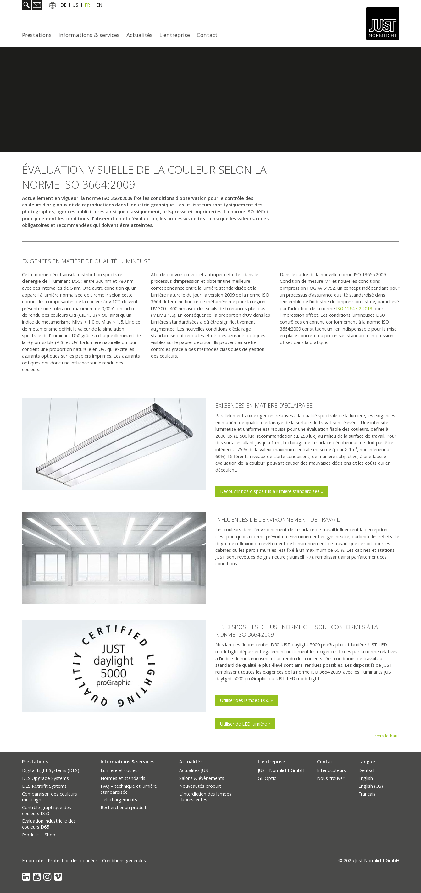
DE (63, 6)
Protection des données (73, 860)
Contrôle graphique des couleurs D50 (46, 810)
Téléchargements (119, 800)
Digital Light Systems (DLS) (50, 770)
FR (87, 6)
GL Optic (267, 778)
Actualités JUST (195, 770)
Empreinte (32, 860)
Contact (207, 35)
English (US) (370, 786)
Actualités (139, 35)
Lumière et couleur (120, 770)
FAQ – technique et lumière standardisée (129, 789)
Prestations (37, 35)
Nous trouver (330, 778)
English (365, 778)
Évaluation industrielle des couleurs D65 (49, 824)
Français (366, 794)
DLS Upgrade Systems (45, 778)
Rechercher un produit (124, 807)
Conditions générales (124, 860)
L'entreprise (174, 35)
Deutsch (367, 770)
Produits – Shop (38, 835)
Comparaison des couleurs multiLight (49, 797)
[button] (271, 491)
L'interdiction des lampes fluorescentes (205, 797)
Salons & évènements (201, 778)
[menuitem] (38, 35)
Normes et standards (123, 778)
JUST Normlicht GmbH (281, 770)
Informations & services (88, 35)
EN (99, 6)
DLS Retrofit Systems (44, 786)
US (75, 6)
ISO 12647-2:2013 (354, 308)
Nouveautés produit (200, 786)
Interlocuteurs (331, 770)
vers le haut (387, 736)
